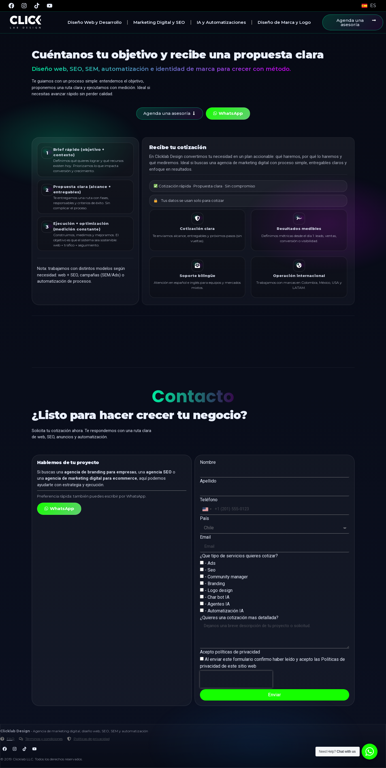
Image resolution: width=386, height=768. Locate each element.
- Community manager (226, 576)
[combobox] (206, 509)
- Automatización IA (224, 610)
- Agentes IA (217, 604)
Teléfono (208, 500)
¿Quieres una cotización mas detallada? (239, 617)
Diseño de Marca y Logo (284, 22)
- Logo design (219, 590)
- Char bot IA (217, 597)
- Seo (210, 570)
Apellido (208, 481)
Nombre (208, 462)
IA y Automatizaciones (221, 22)
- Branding (215, 583)
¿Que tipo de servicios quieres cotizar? (239, 556)
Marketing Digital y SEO (159, 22)
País (204, 518)
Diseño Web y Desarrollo (94, 22)
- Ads (210, 563)
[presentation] (236, 679)
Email (205, 537)
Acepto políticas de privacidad (230, 652)
